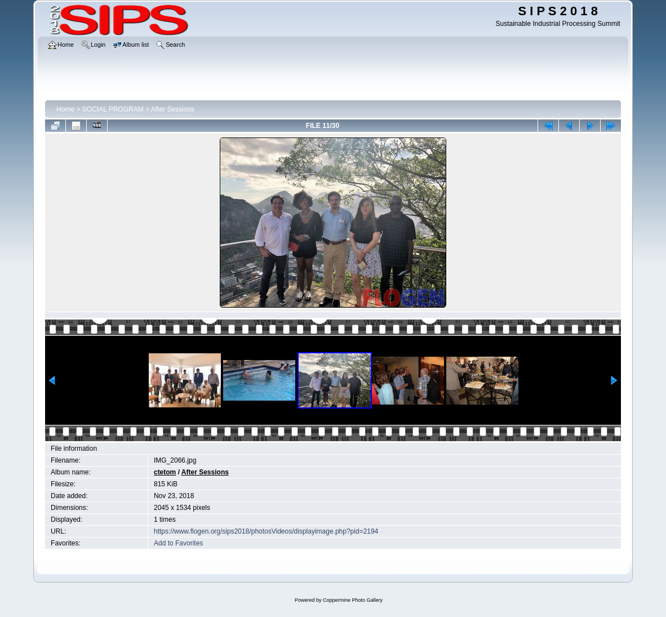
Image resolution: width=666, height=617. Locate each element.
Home (65, 109)
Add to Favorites (178, 543)
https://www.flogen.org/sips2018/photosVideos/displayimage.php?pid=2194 (266, 531)
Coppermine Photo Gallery (353, 600)
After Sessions (172, 109)
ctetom (165, 472)
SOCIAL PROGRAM (113, 109)
